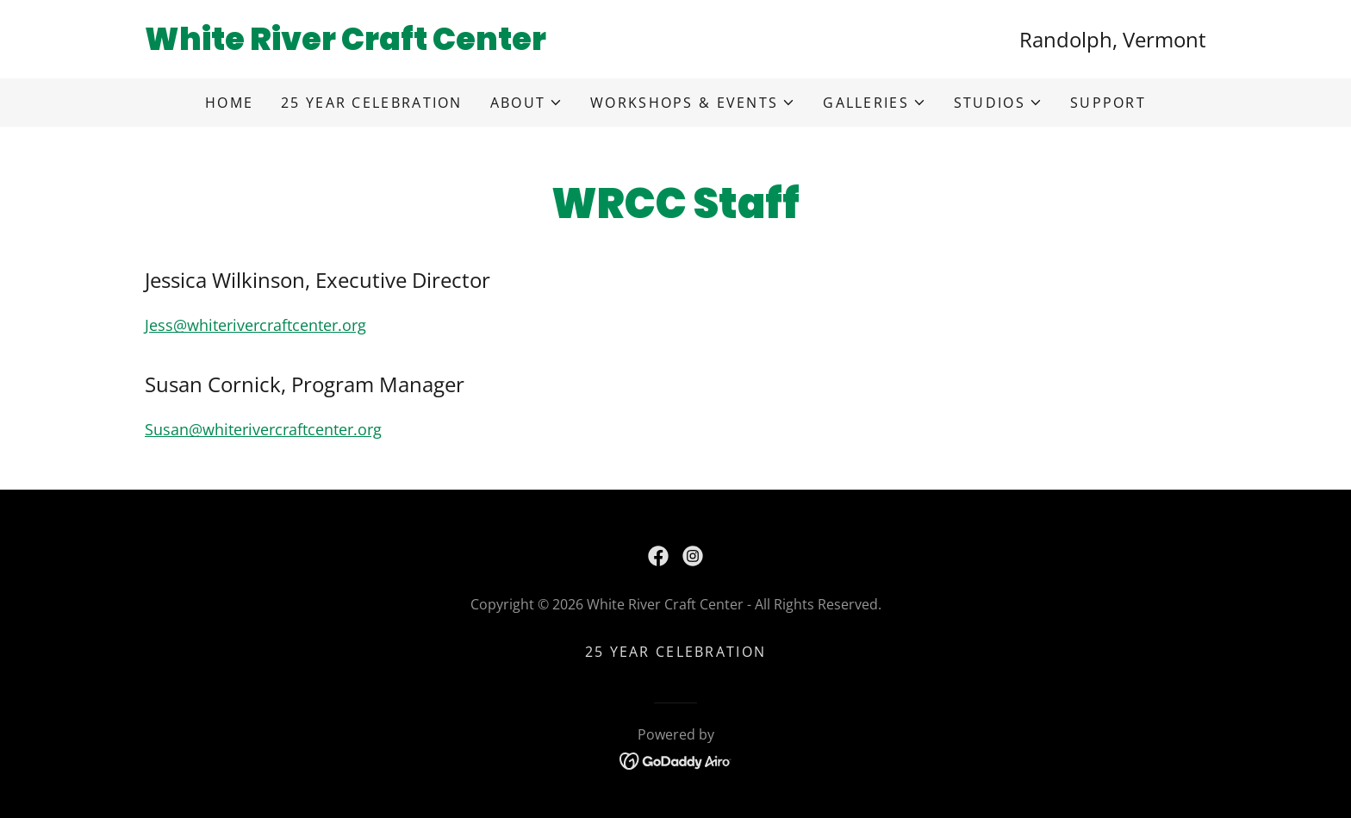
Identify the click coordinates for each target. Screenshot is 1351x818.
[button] (526, 102)
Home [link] (229, 102)
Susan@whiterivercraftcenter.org (263, 429)
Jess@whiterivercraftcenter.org (255, 325)
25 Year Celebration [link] (371, 102)
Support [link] (1108, 102)
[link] (410, 44)
